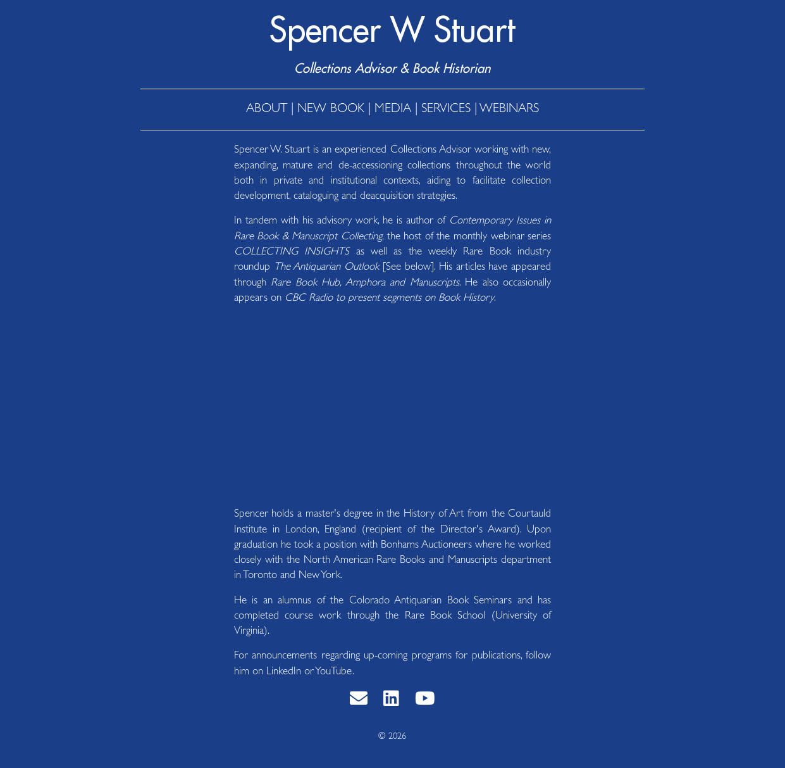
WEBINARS (509, 109)
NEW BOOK (330, 109)
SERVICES (446, 109)
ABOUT (266, 109)
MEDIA (392, 109)
